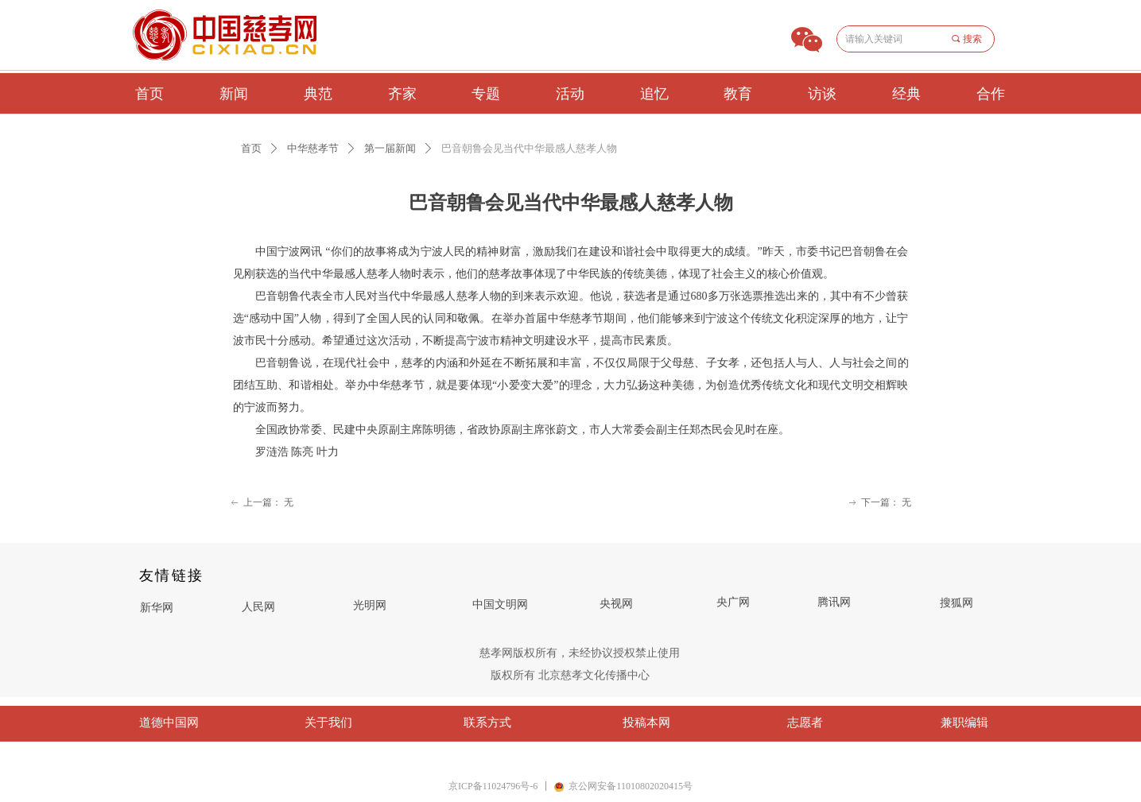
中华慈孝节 (313, 148)
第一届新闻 (390, 148)
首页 (251, 148)
